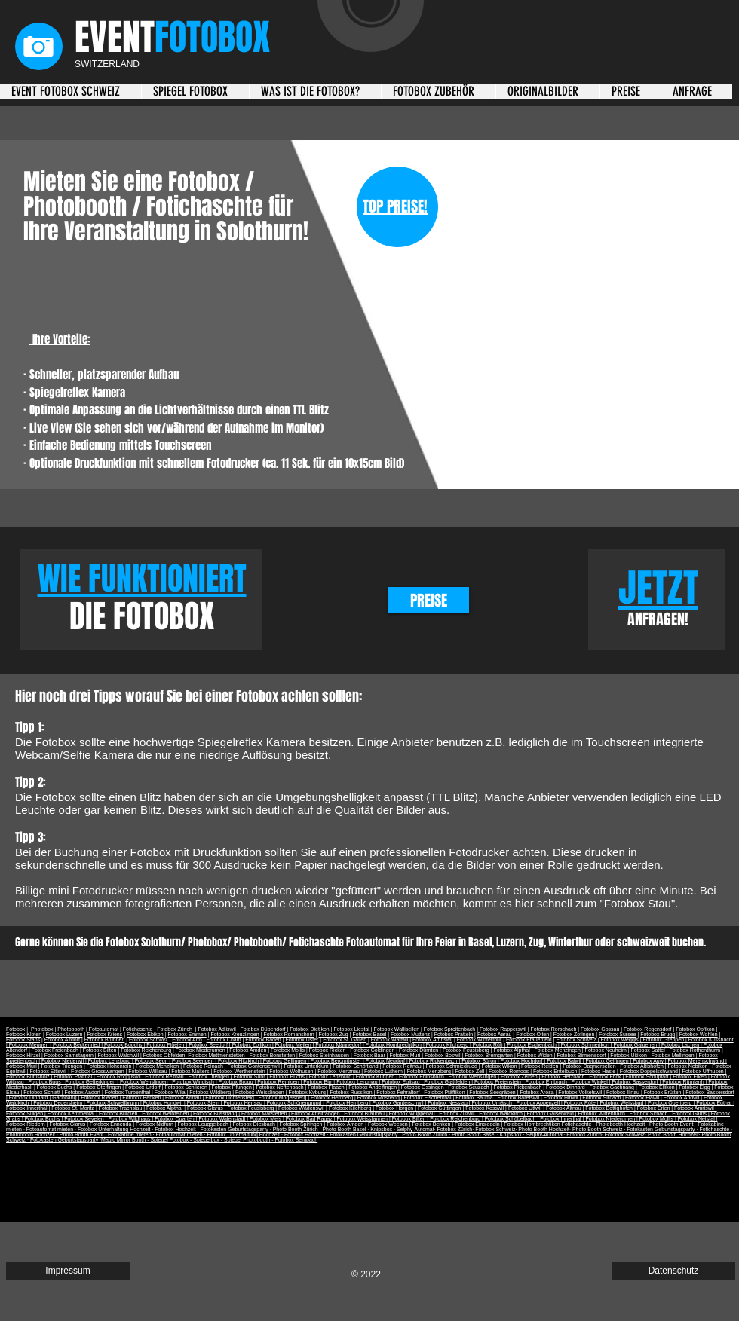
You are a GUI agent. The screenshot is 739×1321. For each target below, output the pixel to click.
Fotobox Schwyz (148, 1039)
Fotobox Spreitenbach (450, 1029)
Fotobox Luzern (64, 1034)
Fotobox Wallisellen (396, 1029)
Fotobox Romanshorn (288, 1034)
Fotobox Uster (301, 1039)
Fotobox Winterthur (479, 1039)
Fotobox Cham (224, 1039)
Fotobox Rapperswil (503, 1029)
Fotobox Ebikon (145, 1034)
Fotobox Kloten (23, 1034)
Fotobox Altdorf (62, 1039)
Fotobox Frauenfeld (529, 1039)
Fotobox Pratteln (453, 1034)
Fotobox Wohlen (698, 1034)
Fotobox (15, 1029)
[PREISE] (428, 600)
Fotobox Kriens (104, 1034)
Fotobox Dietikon (310, 1029)
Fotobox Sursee (617, 1034)
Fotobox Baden (263, 1039)
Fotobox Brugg (657, 1034)
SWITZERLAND (107, 64)
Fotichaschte (138, 1029)
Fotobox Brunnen (104, 1039)
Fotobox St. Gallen (344, 1039)
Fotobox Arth (187, 1039)
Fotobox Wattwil (390, 1039)
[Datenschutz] (673, 1271)
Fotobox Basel (369, 1034)
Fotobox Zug (333, 1034)
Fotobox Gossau (600, 1029)
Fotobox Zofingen (573, 1034)
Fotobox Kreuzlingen (234, 1034)
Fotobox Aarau (494, 1034)
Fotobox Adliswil (217, 1029)
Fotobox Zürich (174, 1029)
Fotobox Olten (532, 1034)
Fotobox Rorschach (554, 1029)
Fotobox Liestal (351, 1029)
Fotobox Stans (23, 1039)
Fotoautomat (103, 1029)
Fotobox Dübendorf (263, 1029)
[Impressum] (68, 1271)
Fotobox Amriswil (432, 1039)
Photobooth (70, 1029)
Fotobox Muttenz (410, 1034)
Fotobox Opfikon (695, 1029)
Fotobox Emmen (186, 1034)
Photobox (42, 1029)
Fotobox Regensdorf (647, 1029)
